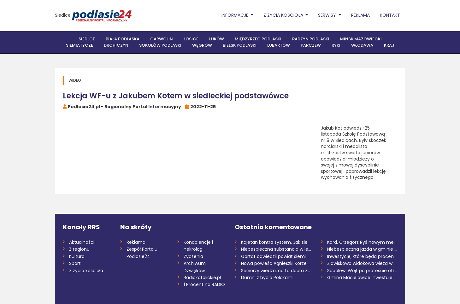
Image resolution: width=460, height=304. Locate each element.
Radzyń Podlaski (310, 39)
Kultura (77, 256)
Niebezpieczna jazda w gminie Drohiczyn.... (362, 249)
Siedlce (63, 15)
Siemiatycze (79, 45)
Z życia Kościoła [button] (283, 15)
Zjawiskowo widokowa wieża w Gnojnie (362, 263)
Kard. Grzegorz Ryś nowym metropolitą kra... (362, 242)
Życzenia (193, 256)
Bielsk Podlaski (240, 45)
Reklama (360, 15)
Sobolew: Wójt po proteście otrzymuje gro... (362, 270)
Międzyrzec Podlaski (258, 39)
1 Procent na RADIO (204, 284)
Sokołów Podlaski (160, 45)
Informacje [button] (235, 15)
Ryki (336, 45)
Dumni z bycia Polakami (267, 277)
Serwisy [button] (327, 15)
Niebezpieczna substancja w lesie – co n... (276, 249)
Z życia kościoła (86, 270)
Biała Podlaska (122, 39)
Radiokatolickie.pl (202, 277)
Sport (75, 263)
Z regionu (79, 249)
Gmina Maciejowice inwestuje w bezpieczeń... (362, 277)
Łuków (216, 39)
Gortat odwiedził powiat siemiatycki (276, 256)
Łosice (191, 39)
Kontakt (390, 15)
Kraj (389, 45)
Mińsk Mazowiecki (361, 39)
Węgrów (202, 45)
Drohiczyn (116, 45)
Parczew (311, 45)
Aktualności (81, 242)
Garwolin (161, 39)
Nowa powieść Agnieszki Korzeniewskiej (276, 263)
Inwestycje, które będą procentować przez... (362, 256)
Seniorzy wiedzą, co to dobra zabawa (276, 270)
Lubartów (278, 45)
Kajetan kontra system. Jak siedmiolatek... (276, 242)
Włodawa (362, 45)
